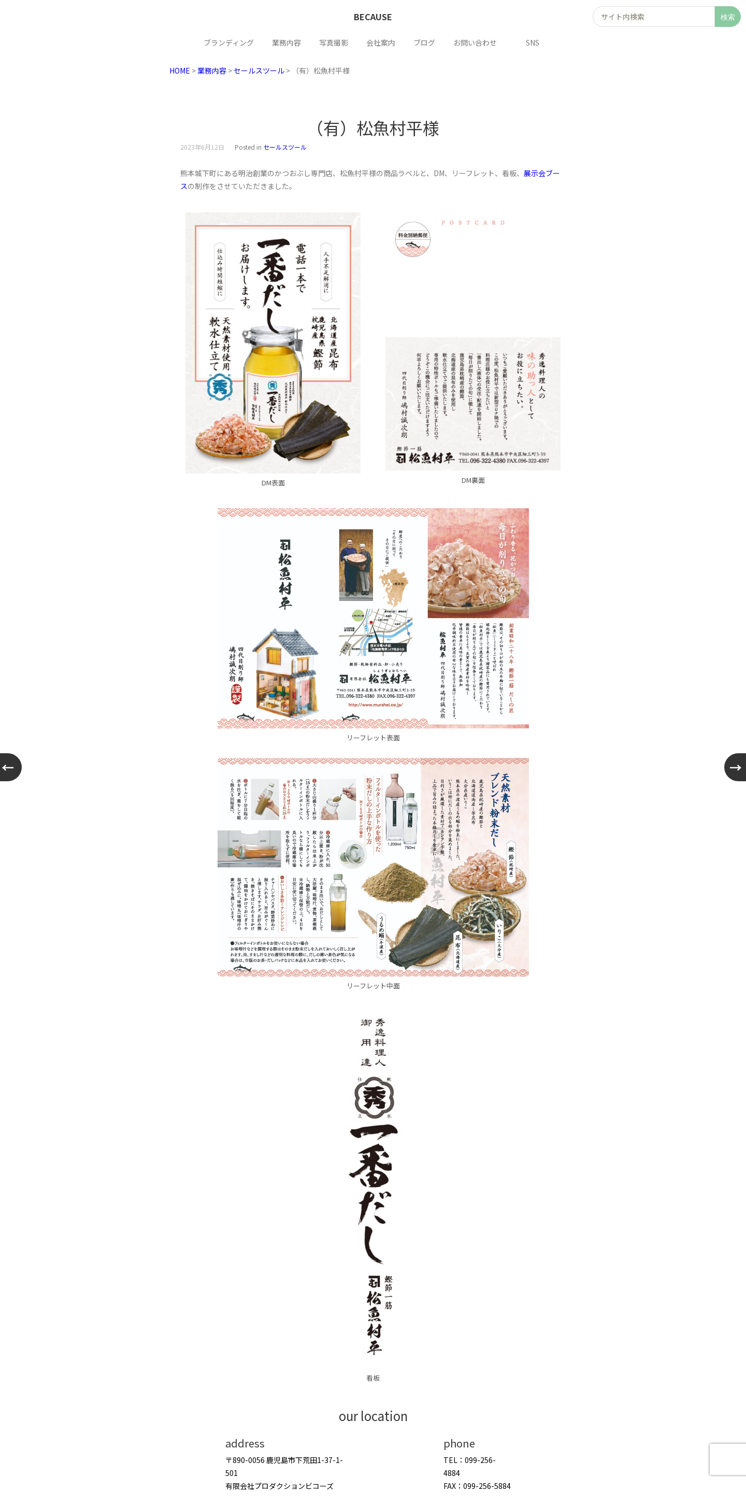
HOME (179, 70)
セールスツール (259, 70)
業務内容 (211, 70)
